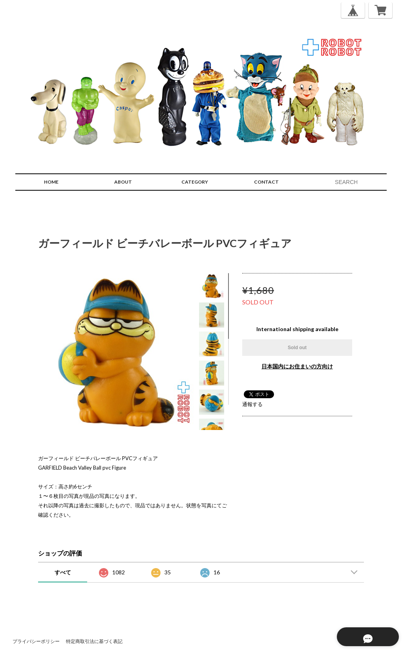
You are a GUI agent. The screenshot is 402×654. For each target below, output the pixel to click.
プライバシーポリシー (36, 641)
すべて (63, 572)
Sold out (297, 347)
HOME (51, 182)
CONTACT (266, 182)
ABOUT (123, 182)
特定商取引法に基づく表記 (94, 641)
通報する (252, 404)
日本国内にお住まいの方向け (297, 366)
